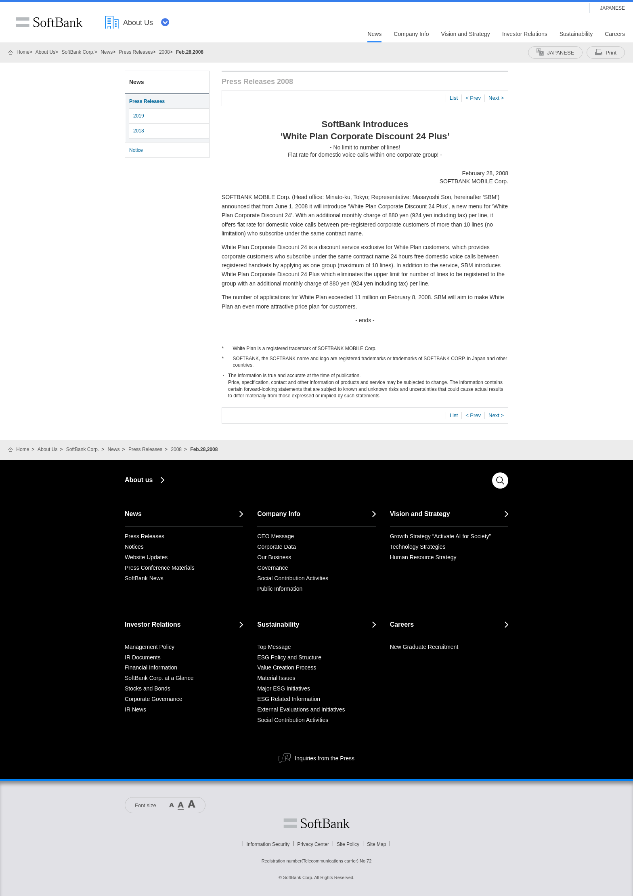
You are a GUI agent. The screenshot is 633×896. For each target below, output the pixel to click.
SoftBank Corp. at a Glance (159, 678)
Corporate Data (276, 546)
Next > (496, 98)
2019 (138, 116)
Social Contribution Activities (292, 578)
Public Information (279, 588)
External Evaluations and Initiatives (301, 709)
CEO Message (275, 536)
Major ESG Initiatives (283, 688)
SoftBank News (144, 578)
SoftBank (49, 22)
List (454, 98)
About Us (45, 52)
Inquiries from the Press (324, 758)
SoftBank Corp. (77, 52)
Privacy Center (313, 844)
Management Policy (149, 647)
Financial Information (151, 667)
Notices (134, 546)
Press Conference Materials (160, 567)
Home (23, 52)
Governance (272, 567)
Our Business (274, 557)
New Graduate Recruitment (424, 647)
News (107, 52)
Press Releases (136, 52)
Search (500, 480)
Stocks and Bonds (147, 688)
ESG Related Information (288, 699)
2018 (138, 131)
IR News (135, 709)
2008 (164, 52)
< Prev (473, 98)
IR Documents (143, 657)
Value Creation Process (286, 667)
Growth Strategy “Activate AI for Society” (440, 536)
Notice (136, 150)
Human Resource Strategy (423, 557)
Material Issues (276, 678)
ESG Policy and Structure (289, 657)
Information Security (268, 844)
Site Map (376, 844)
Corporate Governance (153, 699)
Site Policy (348, 844)
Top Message (274, 647)
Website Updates (146, 557)
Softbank (316, 823)
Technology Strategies (418, 546)
